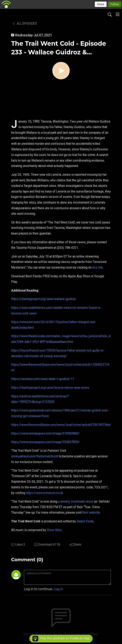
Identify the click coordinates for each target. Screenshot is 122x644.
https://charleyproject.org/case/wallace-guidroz (43, 299)
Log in (58, 589)
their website (91, 512)
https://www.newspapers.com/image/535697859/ (45, 442)
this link (97, 267)
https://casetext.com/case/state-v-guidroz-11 (42, 379)
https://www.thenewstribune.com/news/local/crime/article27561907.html (61, 425)
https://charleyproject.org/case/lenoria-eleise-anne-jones (50, 387)
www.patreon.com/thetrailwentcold (34, 456)
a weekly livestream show (75, 501)
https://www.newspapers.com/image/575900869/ (45, 433)
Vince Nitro (54, 530)
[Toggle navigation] (117, 14)
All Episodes (24, 23)
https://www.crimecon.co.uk (44, 493)
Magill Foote (85, 521)
